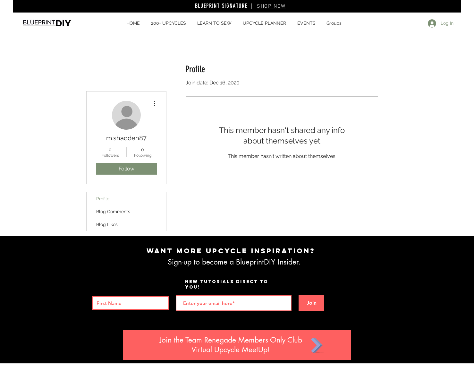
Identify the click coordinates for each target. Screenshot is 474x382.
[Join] (311, 303)
